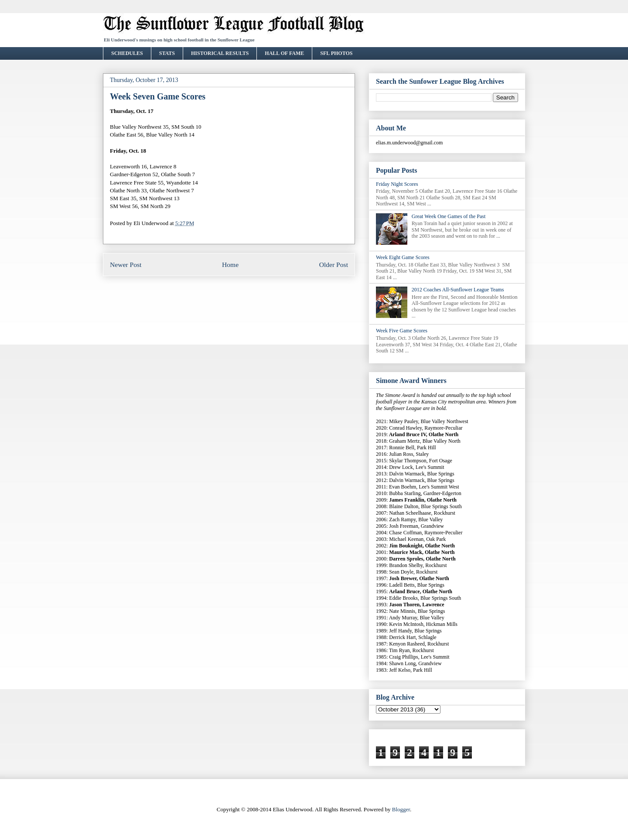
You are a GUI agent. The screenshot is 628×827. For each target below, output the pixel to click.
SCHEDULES (127, 53)
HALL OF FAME (284, 53)
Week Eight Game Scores (403, 257)
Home (230, 264)
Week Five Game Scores (401, 331)
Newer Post (125, 264)
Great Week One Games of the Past (448, 216)
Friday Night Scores (397, 184)
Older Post (333, 264)
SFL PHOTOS (336, 53)
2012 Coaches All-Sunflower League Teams (458, 290)
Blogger (401, 809)
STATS (167, 53)
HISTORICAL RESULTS (220, 53)
